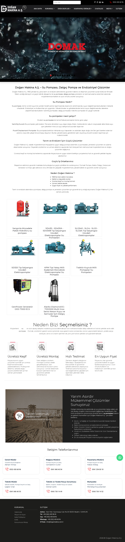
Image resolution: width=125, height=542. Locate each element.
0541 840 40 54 (56, 469)
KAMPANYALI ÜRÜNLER (82, 9)
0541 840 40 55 (15, 492)
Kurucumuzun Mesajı (21, 522)
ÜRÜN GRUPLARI (63, 9)
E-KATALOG (99, 9)
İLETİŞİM (119, 9)
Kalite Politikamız (19, 517)
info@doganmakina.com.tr (51, 522)
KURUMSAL (49, 9)
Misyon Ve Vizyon (20, 514)
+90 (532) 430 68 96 (48, 517)
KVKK (16, 520)
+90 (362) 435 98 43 (48, 514)
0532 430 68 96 (15, 469)
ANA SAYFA (38, 9)
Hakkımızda (18, 512)
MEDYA (108, 9)
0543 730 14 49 (56, 492)
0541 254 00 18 (97, 469)
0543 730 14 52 (97, 492)
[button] (122, 48)
